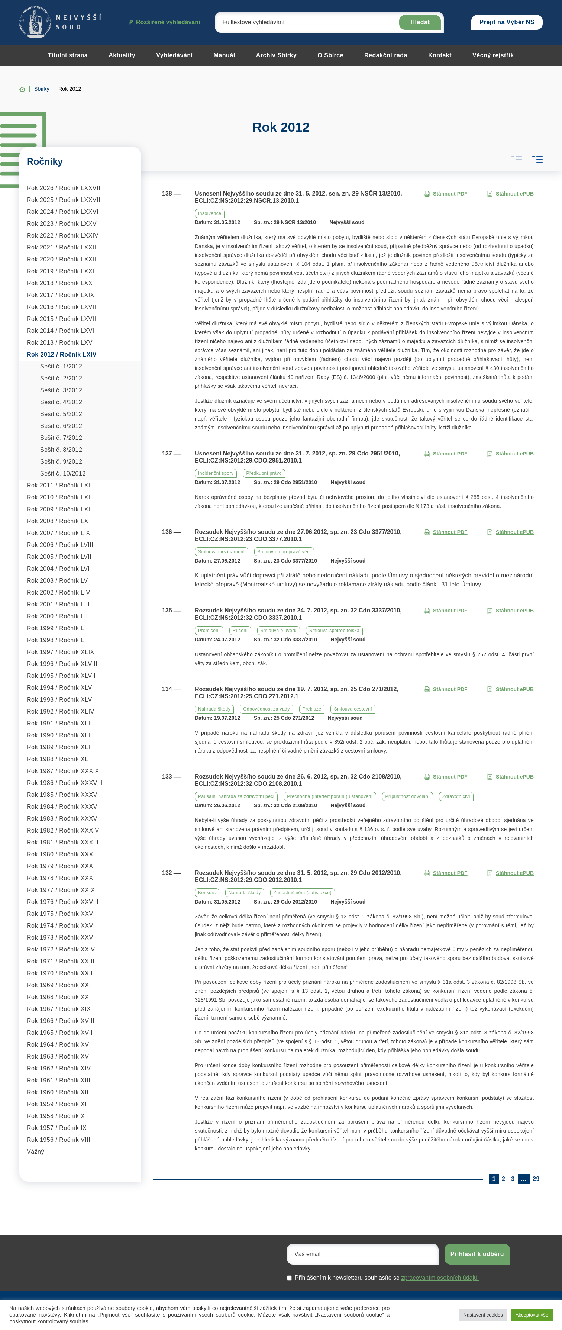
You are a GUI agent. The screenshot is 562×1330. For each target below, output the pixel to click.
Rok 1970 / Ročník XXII (60, 973)
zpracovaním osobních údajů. (440, 1278)
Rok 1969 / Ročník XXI (59, 985)
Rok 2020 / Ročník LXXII (61, 259)
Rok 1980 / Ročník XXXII (62, 854)
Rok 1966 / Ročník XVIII (60, 1021)
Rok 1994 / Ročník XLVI (60, 688)
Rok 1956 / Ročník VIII (58, 1140)
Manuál (224, 55)
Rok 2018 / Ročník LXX (60, 283)
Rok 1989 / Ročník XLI (58, 747)
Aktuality (122, 55)
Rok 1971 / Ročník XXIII (60, 961)
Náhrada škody (214, 709)
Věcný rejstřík (493, 55)
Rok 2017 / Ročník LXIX (60, 295)
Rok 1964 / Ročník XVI (59, 1044)
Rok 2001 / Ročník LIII (58, 604)
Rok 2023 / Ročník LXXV (62, 223)
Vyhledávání (174, 55)
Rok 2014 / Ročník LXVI (60, 331)
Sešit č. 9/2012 (61, 461)
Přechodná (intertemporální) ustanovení (329, 796)
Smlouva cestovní (353, 709)
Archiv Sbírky (276, 55)
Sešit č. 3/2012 (61, 390)
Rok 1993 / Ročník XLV (59, 699)
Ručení (240, 630)
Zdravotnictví (456, 796)
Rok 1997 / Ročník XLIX (60, 652)
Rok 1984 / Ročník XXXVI (63, 807)
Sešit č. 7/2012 (61, 438)
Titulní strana (68, 55)
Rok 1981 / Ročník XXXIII (62, 842)
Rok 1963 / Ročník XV (58, 1056)
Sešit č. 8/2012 (61, 450)
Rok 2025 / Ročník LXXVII (63, 200)
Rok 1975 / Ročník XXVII (62, 914)
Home (22, 89)
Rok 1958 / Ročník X (56, 1116)
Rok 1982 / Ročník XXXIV (63, 830)
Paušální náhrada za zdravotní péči (236, 796)
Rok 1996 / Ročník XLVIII (62, 664)
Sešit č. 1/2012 (61, 366)
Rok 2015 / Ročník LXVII (61, 319)
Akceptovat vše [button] (532, 1315)
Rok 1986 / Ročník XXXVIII (65, 783)
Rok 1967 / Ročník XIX (59, 1009)
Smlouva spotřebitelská (334, 630)
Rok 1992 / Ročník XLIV (60, 711)
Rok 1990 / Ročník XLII (59, 735)
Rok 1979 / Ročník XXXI (61, 866)
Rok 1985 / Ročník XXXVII (64, 795)
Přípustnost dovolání (407, 796)
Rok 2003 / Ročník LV (57, 580)
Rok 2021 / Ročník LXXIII (62, 247)
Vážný (35, 1152)
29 (536, 1179)
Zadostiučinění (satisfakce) (303, 892)
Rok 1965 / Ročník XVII (60, 1033)
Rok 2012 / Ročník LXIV (62, 354)
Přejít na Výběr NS (506, 22)
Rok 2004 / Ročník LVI (58, 569)
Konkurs (207, 892)
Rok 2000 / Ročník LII (57, 616)
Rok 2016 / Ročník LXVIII (62, 307)
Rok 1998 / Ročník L (55, 640)
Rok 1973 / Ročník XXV (60, 937)
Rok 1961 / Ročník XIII (58, 1080)
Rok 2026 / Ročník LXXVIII (64, 188)
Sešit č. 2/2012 (61, 378)
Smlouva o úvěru (279, 630)
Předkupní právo (264, 473)
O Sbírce (330, 55)
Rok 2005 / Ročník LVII (59, 557)
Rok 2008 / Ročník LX (57, 521)
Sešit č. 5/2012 (61, 414)
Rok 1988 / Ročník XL (57, 759)
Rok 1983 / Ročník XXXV (62, 818)
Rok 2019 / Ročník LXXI (60, 271)
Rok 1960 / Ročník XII (57, 1092)
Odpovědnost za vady (266, 709)
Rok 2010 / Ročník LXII (59, 497)
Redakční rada (385, 55)
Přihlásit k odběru (477, 1254)
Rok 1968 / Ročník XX (58, 997)
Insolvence (209, 213)
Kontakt (440, 55)
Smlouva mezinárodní (221, 551)
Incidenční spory (215, 473)
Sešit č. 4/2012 (61, 402)
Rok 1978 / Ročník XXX (60, 878)
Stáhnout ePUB (510, 194)
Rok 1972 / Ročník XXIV (61, 949)
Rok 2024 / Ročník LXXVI (62, 212)
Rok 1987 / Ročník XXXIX (63, 771)
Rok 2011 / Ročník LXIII (60, 485)
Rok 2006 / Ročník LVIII (60, 545)
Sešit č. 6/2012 (61, 426)
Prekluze (312, 709)
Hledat (420, 22)
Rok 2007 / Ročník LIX (58, 533)
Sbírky (41, 89)
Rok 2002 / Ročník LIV (58, 592)
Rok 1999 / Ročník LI (56, 628)
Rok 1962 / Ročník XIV (59, 1068)
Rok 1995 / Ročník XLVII (61, 676)
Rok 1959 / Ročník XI (57, 1104)
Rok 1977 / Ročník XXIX (61, 890)
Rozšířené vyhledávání (164, 22)
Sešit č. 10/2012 (63, 473)
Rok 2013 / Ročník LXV (60, 342)
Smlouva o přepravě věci (284, 551)
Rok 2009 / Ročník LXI (58, 509)
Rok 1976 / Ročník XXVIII (62, 902)
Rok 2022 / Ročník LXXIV (62, 235)
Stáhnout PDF (446, 194)
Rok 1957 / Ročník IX (57, 1128)
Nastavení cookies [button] (483, 1315)
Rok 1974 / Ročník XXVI (61, 925)
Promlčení (209, 630)
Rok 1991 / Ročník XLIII (60, 723)
